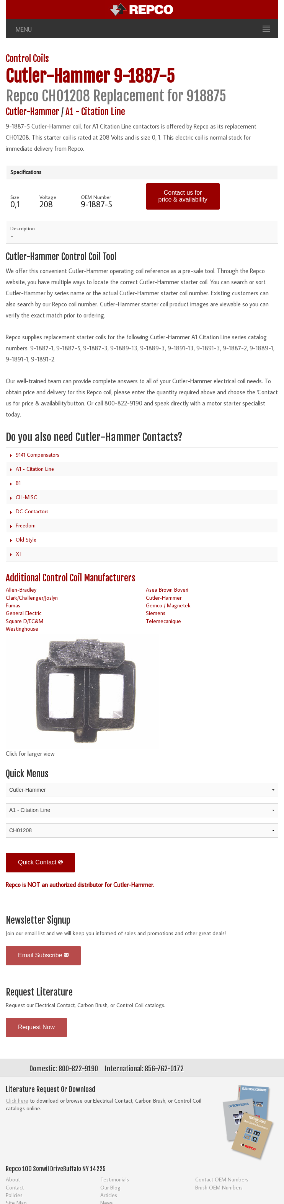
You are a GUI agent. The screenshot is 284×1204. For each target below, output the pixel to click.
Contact (15, 1187)
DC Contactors (32, 511)
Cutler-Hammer (58, 76)
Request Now (36, 1027)
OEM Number (96, 197)
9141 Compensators (37, 454)
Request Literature (39, 992)
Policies (14, 1195)
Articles (108, 1195)
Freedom (26, 525)
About (13, 1179)
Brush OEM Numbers (219, 1187)
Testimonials (114, 1179)
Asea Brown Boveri (167, 589)
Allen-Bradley (21, 589)
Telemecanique (163, 621)
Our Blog (110, 1187)
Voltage (47, 197)
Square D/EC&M (24, 621)
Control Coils (27, 58)
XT (19, 553)
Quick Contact (40, 862)
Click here (17, 1100)
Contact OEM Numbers (221, 1179)
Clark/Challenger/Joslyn (32, 597)
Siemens (155, 613)
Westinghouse (22, 628)
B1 (18, 483)
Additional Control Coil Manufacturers (70, 578)
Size (14, 197)
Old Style (26, 539)
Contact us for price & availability (182, 196)
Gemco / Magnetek (168, 605)
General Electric (23, 613)
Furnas (13, 605)
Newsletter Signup (38, 920)
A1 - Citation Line (95, 111)
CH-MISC (26, 497)
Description (22, 228)
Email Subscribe (43, 955)
